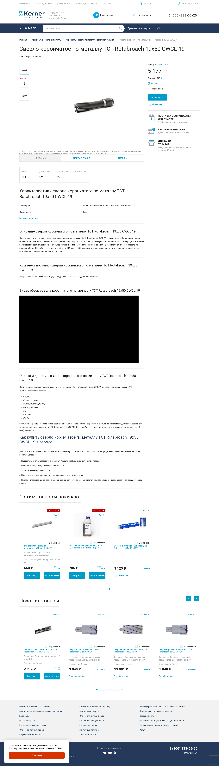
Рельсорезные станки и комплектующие (159, 725)
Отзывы (107, 3)
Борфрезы (24, 716)
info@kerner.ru (190, 753)
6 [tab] (111, 690)
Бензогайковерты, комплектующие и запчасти (162, 720)
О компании (24, 3)
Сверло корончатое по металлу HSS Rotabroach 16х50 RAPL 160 (40, 650)
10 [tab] (123, 690)
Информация (81, 3)
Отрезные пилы (147, 716)
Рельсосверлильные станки (32, 725)
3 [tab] (103, 690)
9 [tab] (120, 690)
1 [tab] (110, 589)
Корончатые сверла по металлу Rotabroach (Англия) (90, 40)
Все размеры (157, 97)
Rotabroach (161, 64)
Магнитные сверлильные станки (35, 707)
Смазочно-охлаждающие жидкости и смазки (41, 711)
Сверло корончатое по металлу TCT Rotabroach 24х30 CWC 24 (85, 650)
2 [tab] (100, 690)
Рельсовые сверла (88, 725)
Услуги (143, 730)
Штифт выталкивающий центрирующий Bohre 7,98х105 (38, 547)
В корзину (31, 575)
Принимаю (37, 755)
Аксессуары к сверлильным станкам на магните (162, 707)
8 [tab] (117, 690)
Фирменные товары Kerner (32, 734)
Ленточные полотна (89, 730)
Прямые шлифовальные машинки (156, 711)
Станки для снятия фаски (91, 716)
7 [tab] (114, 690)
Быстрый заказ (52, 575)
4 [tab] (106, 690)
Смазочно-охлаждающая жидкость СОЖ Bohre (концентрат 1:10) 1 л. (85, 546)
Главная (23, 40)
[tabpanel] (42, 543)
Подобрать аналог (156, 104)
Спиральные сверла (89, 711)
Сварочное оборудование (91, 720)
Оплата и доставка (43, 3)
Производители (63, 3)
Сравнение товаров (139, 28)
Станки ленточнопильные (31, 730)
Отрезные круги (27, 720)
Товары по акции (87, 734)
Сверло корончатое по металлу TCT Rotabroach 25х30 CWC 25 (175, 650)
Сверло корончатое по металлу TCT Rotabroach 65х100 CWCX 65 (130, 650)
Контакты (95, 3)
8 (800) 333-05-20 (183, 15)
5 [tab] (109, 690)
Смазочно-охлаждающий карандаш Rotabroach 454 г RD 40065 (130, 547)
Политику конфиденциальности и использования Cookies (35, 748)
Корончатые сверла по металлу (46, 40)
